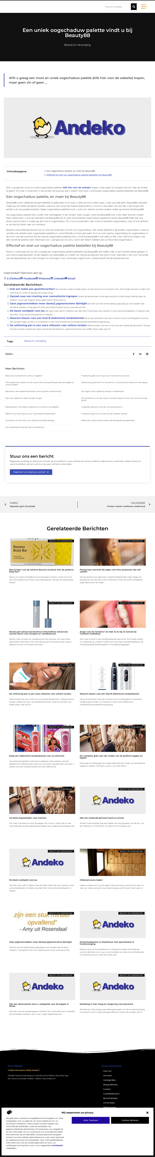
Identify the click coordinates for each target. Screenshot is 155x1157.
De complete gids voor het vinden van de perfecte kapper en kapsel (111, 757)
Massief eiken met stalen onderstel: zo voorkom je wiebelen (32, 407)
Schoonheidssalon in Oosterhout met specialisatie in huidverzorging (107, 943)
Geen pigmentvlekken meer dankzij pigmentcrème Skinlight (48, 303)
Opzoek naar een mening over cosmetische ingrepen (44, 296)
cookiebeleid (57, 1145)
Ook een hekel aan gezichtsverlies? (32, 289)
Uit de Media (109, 1103)
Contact (107, 1089)
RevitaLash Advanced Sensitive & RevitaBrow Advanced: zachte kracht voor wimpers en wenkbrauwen (38, 632)
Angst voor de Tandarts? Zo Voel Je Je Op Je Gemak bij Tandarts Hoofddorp (108, 632)
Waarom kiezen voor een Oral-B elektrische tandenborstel (47, 318)
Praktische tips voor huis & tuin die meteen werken (104, 414)
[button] (147, 1112)
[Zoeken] (134, 6)
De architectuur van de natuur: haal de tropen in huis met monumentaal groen (114, 399)
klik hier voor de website (77, 187)
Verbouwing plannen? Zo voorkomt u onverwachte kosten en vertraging (114, 382)
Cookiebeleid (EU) (111, 1094)
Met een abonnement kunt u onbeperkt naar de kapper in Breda (39, 1005)
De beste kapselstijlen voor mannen (27, 818)
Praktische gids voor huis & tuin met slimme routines (105, 376)
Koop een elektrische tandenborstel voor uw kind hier (36, 756)
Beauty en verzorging (77, 44)
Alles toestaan (90, 1120)
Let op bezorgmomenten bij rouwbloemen (24, 427)
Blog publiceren (110, 1084)
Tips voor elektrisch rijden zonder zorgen (23, 398)
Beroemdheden (110, 1098)
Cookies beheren (130, 1120)
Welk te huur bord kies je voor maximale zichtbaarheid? (30, 414)
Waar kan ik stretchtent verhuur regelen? (23, 376)
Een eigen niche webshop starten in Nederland (102, 391)
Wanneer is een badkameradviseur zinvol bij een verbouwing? (33, 391)
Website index (109, 1107)
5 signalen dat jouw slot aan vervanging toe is (101, 407)
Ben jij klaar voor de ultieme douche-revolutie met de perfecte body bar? (41, 570)
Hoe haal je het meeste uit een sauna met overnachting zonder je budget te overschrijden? (39, 383)
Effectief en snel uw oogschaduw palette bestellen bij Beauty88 (79, 175)
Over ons (107, 1071)
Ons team (107, 1075)
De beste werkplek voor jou (27, 310)
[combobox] (118, 6)
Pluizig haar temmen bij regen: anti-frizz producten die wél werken (110, 570)
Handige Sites (109, 1080)
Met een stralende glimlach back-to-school (102, 818)
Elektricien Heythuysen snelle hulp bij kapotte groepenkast (108, 420)
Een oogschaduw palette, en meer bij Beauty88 (71, 171)
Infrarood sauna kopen (91, 880)
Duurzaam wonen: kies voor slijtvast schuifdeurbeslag (29, 420)
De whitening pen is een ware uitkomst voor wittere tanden (48, 325)
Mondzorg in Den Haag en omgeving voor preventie (106, 1004)
